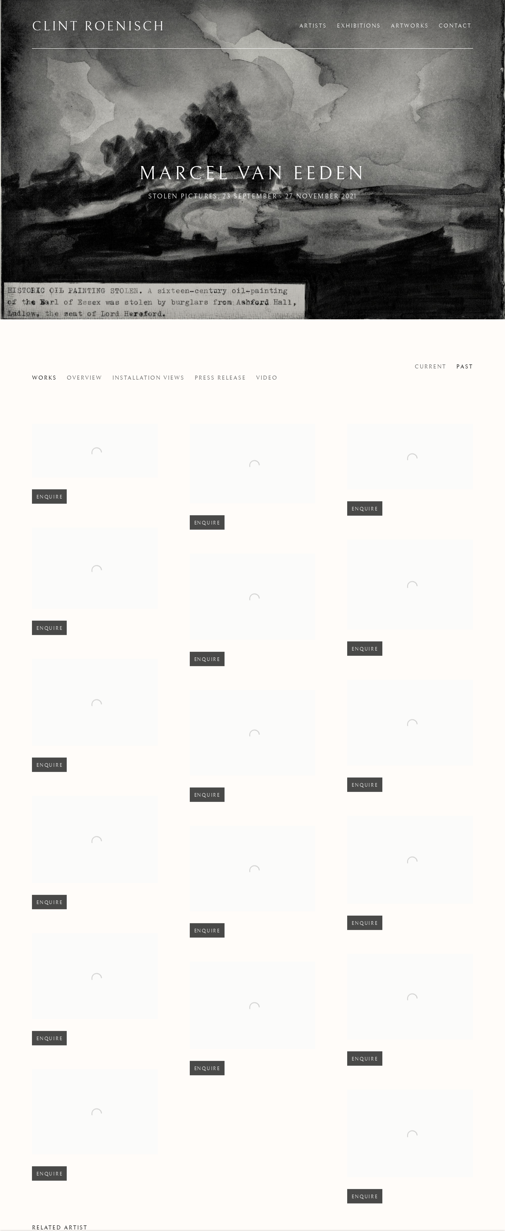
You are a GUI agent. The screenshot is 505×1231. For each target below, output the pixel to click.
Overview (84, 378)
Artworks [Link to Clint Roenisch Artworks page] (410, 26)
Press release (220, 378)
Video (267, 378)
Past (464, 367)
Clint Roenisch (98, 27)
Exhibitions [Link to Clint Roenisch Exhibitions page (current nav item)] (359, 26)
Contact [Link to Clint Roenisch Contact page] (455, 26)
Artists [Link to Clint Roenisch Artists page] (313, 26)
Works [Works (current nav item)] (44, 378)
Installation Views (148, 378)
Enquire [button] (49, 508)
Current (430, 367)
